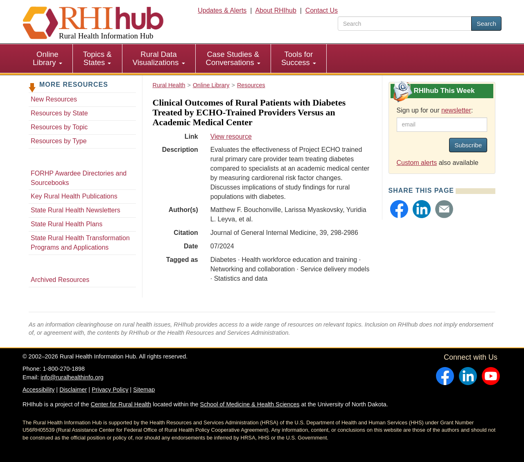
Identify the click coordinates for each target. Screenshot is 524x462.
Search (486, 23)
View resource (231, 136)
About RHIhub (275, 10)
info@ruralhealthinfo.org (72, 377)
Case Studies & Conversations (233, 58)
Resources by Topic (59, 127)
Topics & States (97, 58)
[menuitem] (48, 58)
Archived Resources (60, 279)
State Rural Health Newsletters (75, 210)
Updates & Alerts (222, 10)
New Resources (54, 99)
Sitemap (144, 389)
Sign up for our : (435, 110)
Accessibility (38, 389)
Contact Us (321, 10)
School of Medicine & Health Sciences (250, 404)
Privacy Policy (110, 389)
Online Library (47, 58)
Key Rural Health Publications (74, 196)
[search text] (405, 23)
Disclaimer (73, 389)
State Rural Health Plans (66, 224)
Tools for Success (298, 58)
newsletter (456, 110)
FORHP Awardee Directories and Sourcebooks (78, 178)
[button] (399, 209)
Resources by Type (59, 140)
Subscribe (468, 145)
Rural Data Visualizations (159, 58)
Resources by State (59, 113)
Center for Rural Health (120, 404)
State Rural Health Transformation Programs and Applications (80, 242)
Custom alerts (417, 162)
